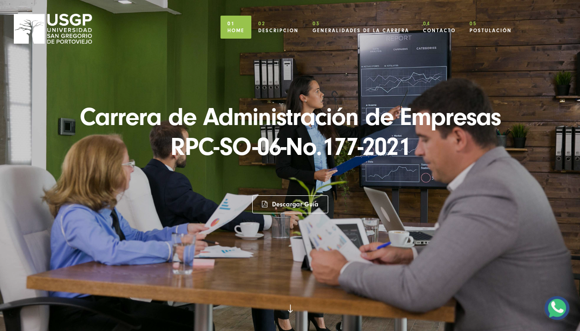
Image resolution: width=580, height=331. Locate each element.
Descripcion (278, 25)
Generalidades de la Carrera (361, 25)
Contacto (439, 25)
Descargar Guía (290, 204)
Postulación (491, 25)
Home (235, 25)
